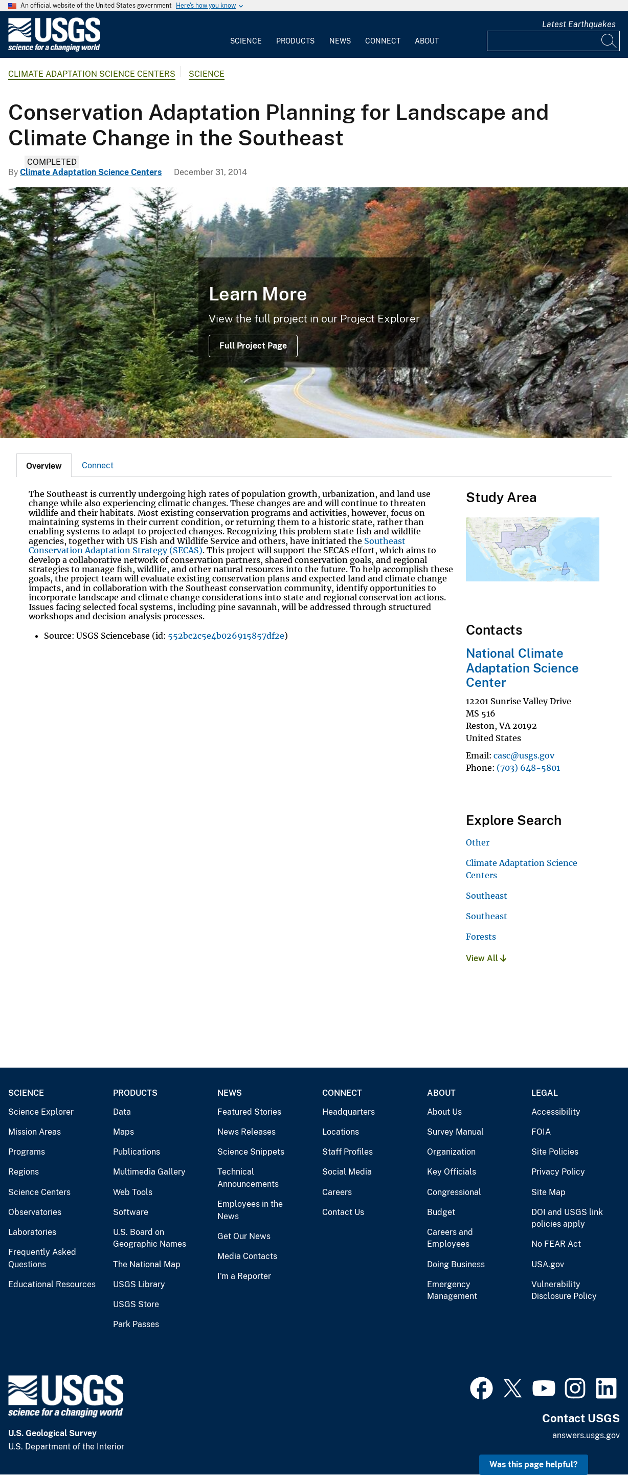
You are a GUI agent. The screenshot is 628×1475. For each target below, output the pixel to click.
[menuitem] (246, 34)
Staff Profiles (347, 1152)
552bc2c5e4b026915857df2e (226, 636)
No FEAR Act (556, 1244)
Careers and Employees (450, 1238)
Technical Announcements (248, 1178)
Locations (340, 1132)
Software (130, 1212)
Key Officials (451, 1172)
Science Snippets (250, 1152)
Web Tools (132, 1192)
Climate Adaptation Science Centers (91, 74)
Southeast (486, 896)
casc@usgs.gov (524, 755)
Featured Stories (249, 1112)
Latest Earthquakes (579, 24)
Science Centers (39, 1192)
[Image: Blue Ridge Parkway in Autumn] (314, 312)
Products (295, 41)
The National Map (147, 1264)
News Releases (246, 1132)
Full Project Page (253, 346)
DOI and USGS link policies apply (567, 1218)
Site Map (548, 1192)
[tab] (44, 465)
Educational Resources (52, 1284)
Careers (337, 1192)
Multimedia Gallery (149, 1172)
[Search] (609, 41)
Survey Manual (455, 1132)
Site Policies (554, 1152)
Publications (136, 1152)
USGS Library (139, 1284)
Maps (123, 1132)
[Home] (54, 49)
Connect (382, 41)
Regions (23, 1172)
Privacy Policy (558, 1172)
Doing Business (456, 1264)
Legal (544, 1093)
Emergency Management (452, 1290)
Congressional (454, 1192)
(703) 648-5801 (528, 768)
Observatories (34, 1212)
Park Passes (136, 1324)
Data (122, 1112)
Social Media (347, 1172)
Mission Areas (34, 1132)
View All (486, 958)
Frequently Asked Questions (42, 1258)
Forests (481, 936)
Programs (26, 1152)
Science (246, 41)
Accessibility (555, 1112)
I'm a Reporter (244, 1276)
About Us (444, 1112)
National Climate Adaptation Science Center (522, 668)
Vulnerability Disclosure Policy (564, 1290)
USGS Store (136, 1304)
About (427, 41)
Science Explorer (41, 1112)
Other (477, 842)
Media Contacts (247, 1256)
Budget (441, 1212)
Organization (451, 1152)
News (340, 41)
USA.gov (547, 1264)
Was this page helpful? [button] (533, 1464)
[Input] (553, 41)
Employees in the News (250, 1210)
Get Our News (244, 1236)
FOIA (541, 1132)
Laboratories (32, 1232)
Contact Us (343, 1212)
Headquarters (348, 1112)
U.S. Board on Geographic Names (149, 1238)
